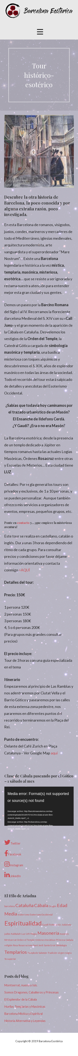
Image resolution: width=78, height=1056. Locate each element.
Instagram (13, 864)
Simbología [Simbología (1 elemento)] (61, 945)
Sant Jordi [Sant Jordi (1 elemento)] (38, 945)
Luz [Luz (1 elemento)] (23, 933)
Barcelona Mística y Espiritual (23, 1013)
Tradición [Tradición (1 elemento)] (52, 952)
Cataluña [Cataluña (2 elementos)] (24, 905)
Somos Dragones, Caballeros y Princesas (31, 992)
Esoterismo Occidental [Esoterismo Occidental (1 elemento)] (41, 914)
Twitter (12, 843)
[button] (39, 32)
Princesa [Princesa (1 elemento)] (60, 939)
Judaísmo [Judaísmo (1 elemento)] (66, 924)
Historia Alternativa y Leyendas (25, 1021)
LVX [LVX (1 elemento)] (28, 933)
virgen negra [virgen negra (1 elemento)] (65, 952)
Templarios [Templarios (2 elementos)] (15, 952)
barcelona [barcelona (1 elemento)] (9, 906)
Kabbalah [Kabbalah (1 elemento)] (16, 933)
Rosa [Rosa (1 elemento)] (15, 945)
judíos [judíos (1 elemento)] (7, 933)
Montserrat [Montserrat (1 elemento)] (10, 939)
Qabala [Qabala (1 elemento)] (69, 939)
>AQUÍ (24, 570)
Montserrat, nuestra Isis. (20, 985)
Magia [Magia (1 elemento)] (33, 933)
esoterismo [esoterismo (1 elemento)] (23, 914)
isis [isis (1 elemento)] (59, 924)
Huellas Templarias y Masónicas (24, 1006)
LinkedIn (12, 875)
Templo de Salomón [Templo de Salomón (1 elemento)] (37, 952)
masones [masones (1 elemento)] (64, 933)
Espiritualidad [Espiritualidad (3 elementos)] (23, 923)
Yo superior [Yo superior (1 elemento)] (10, 958)
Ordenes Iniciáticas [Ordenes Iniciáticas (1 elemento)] (45, 939)
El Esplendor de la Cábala (20, 999)
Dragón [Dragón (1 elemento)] (52, 906)
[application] (39, 806)
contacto (23, 523)
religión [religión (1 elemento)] (8, 945)
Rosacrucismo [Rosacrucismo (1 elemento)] (25, 945)
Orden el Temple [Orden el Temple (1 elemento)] (26, 939)
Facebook (12, 853)
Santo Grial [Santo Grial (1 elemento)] (49, 945)
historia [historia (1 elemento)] (53, 924)
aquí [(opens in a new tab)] (54, 753)
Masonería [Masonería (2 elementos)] (48, 933)
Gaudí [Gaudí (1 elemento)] (45, 924)
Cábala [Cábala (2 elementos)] (41, 905)
